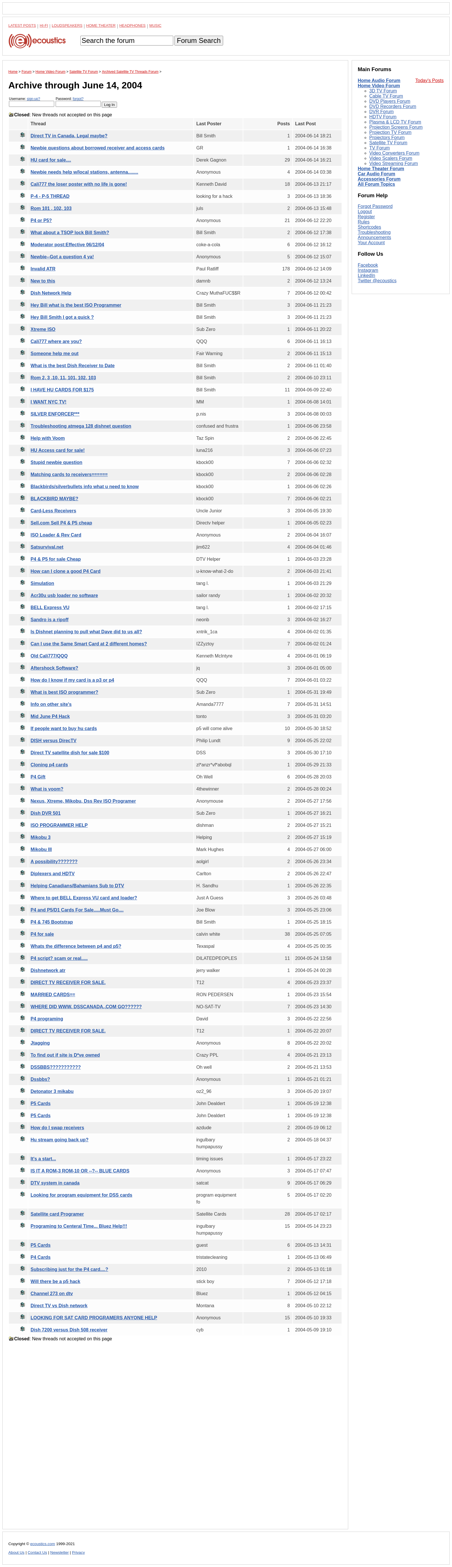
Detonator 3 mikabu (52, 1091)
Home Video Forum (379, 85)
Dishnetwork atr (48, 970)
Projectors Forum (387, 137)
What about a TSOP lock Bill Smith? (70, 232)
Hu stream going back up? (59, 1139)
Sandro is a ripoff (50, 619)
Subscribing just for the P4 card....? (69, 1269)
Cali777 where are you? (56, 341)
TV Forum (379, 147)
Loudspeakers (67, 25)
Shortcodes (369, 227)
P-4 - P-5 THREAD (50, 196)
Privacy (78, 1552)
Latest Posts (22, 25)
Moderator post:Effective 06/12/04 (67, 244)
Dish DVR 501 (46, 813)
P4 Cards (40, 1257)
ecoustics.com (42, 1544)
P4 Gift (38, 776)
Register (366, 216)
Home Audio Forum (379, 80)
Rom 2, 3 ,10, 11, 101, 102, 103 (63, 377)
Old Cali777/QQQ (49, 655)
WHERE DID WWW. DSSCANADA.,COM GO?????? (86, 1006)
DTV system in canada (55, 1183)
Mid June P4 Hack (50, 716)
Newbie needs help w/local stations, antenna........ (84, 172)
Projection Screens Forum (396, 127)
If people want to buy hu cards (64, 728)
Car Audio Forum (376, 173)
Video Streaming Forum (393, 163)
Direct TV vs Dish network (59, 1305)
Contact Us (37, 1552)
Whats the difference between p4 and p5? (76, 946)
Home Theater (101, 25)
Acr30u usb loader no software (64, 595)
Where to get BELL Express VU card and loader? (84, 897)
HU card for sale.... (51, 160)
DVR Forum (381, 111)
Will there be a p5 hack (55, 1281)
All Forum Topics (376, 184)
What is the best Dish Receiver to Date (73, 365)
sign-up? (33, 99)
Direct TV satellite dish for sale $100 (70, 752)
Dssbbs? (40, 1079)
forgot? (78, 99)
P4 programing (47, 1018)
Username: (31, 102)
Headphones (132, 25)
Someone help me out (54, 353)
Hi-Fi (44, 25)
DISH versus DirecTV (53, 740)
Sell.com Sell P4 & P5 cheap (61, 522)
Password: (78, 102)
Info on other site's (51, 704)
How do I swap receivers (57, 1127)
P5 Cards (40, 1103)
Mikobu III (41, 849)
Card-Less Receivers (53, 510)
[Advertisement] (175, 1439)
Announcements (374, 237)
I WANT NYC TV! (48, 401)
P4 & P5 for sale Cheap (56, 559)
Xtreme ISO (43, 329)
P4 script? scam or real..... (59, 958)
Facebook (368, 265)
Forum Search (199, 40)
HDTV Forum (382, 116)
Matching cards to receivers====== (69, 474)
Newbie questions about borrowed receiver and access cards (98, 147)
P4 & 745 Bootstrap (52, 922)
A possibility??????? (54, 861)
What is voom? (47, 789)
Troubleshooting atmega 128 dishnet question (81, 426)
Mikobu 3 (40, 837)
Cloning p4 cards (49, 764)
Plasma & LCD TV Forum (395, 122)
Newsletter (59, 1552)
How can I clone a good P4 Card (66, 571)
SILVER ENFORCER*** (55, 414)
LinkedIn (366, 275)
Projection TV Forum (390, 132)
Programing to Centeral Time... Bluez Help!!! (79, 1226)
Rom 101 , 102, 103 (51, 208)
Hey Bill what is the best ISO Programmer (76, 305)
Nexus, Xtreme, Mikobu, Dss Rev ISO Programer (83, 801)
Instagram (368, 270)
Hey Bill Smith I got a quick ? (62, 317)
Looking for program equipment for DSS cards (81, 1195)
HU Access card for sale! (58, 450)
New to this (43, 280)
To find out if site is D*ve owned (65, 1055)
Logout (365, 211)
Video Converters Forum (394, 153)
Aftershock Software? (54, 668)
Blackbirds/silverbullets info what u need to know (85, 486)
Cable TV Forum (386, 96)
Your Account (371, 242)
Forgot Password (375, 206)
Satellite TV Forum (388, 142)
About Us (16, 1552)
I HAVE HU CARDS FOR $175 (62, 389)
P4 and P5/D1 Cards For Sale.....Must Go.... (77, 909)
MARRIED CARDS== (53, 994)
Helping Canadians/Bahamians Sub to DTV (77, 885)
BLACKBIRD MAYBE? (54, 498)
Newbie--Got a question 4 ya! (62, 256)
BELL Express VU (50, 607)
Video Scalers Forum (390, 158)
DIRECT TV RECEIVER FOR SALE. (68, 982)
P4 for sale (42, 934)
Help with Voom (48, 438)
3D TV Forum (383, 90)
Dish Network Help (51, 293)
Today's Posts (429, 80)
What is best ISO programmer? (64, 692)
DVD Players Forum (389, 101)
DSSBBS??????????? (56, 1067)
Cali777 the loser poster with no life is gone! (79, 184)
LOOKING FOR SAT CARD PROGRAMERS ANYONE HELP (94, 1317)
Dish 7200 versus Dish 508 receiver (69, 1329)
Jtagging (40, 1043)
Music (155, 25)
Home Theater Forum (381, 168)
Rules (364, 221)
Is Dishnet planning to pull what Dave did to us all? (86, 631)
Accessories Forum (379, 179)
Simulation (42, 583)
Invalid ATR (43, 268)
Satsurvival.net (47, 547)
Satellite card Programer (57, 1214)
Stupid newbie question (56, 462)
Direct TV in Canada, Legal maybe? (69, 135)
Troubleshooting (374, 232)
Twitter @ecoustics (377, 280)
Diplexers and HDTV (53, 873)
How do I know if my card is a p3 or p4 (72, 680)
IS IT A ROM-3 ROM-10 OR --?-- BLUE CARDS (80, 1170)
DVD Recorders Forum (392, 106)
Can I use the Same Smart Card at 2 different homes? (89, 643)
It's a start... (43, 1158)
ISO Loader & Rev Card (56, 535)
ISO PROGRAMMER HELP (59, 825)
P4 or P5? (41, 220)
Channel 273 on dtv (52, 1293)
